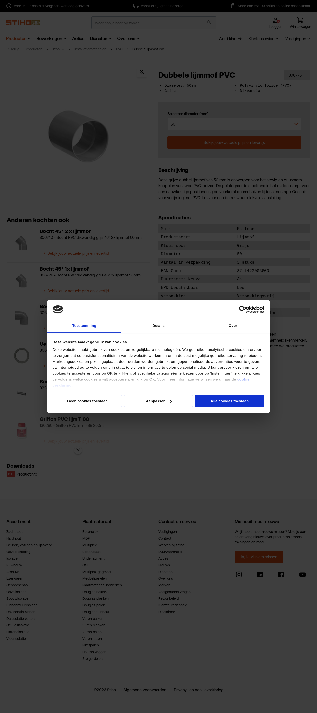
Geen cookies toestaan (87, 401)
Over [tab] (233, 325)
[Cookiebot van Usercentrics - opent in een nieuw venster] (242, 309)
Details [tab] (158, 325)
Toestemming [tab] (84, 325)
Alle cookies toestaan (230, 401)
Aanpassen (159, 401)
